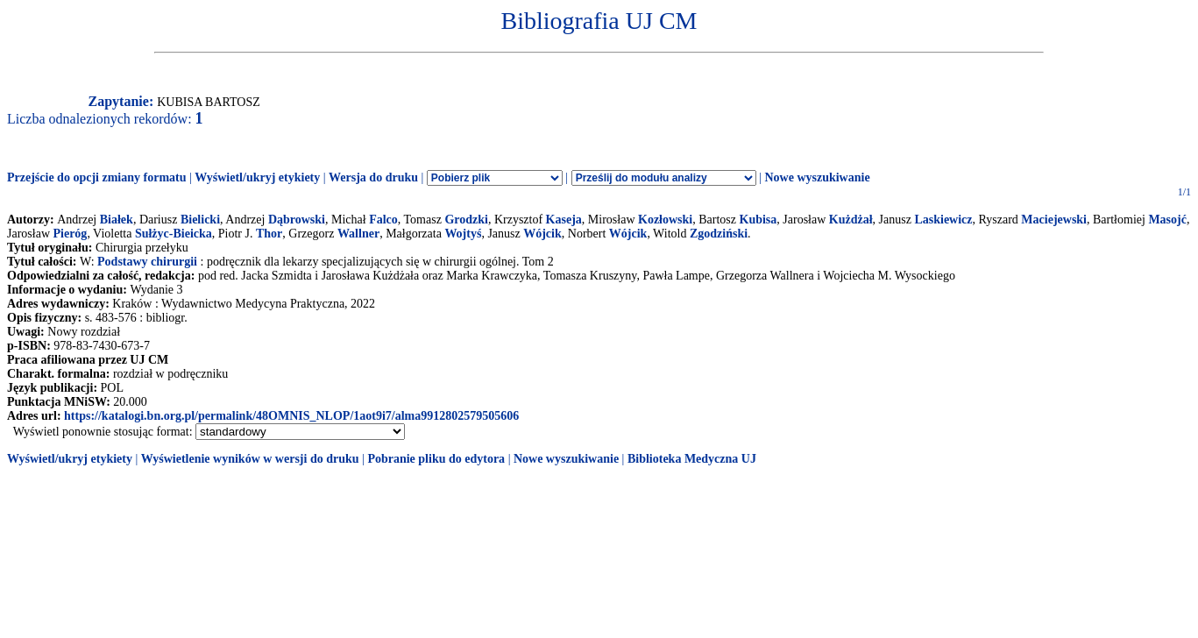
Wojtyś (462, 233)
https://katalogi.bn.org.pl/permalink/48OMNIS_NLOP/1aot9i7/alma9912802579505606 (291, 415)
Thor (269, 233)
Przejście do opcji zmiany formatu (97, 177)
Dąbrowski (296, 219)
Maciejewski (1054, 219)
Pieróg (70, 233)
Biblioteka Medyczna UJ (691, 458)
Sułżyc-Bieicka (173, 233)
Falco (383, 219)
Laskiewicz (943, 219)
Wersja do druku (373, 177)
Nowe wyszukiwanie (816, 177)
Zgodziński (719, 233)
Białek (116, 219)
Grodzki (466, 219)
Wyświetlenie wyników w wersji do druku (250, 458)
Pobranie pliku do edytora (436, 458)
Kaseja (564, 219)
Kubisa (758, 219)
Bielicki (200, 219)
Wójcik (542, 233)
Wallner (358, 233)
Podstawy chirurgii (147, 261)
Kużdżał (851, 219)
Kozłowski (665, 219)
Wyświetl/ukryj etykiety (257, 177)
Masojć (1167, 219)
